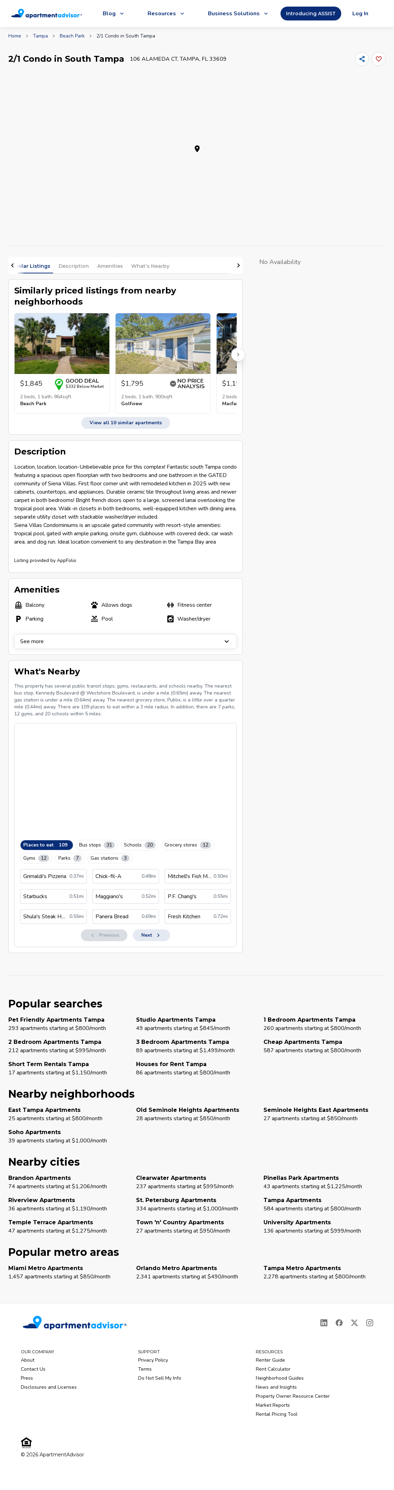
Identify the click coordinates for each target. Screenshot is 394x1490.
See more (125, 641)
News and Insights (276, 1387)
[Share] (362, 59)
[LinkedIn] (323, 1322)
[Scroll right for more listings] (238, 354)
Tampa (40, 36)
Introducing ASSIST (311, 13)
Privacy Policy (153, 1360)
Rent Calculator (273, 1369)
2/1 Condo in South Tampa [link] (126, 36)
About (27, 1360)
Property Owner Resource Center (293, 1396)
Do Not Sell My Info (159, 1378)
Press (27, 1378)
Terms (145, 1369)
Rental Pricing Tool (276, 1414)
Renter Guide (270, 1360)
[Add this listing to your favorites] (379, 59)
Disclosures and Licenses (49, 1387)
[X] (354, 1322)
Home (14, 36)
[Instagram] (369, 1322)
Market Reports (273, 1405)
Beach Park (72, 36)
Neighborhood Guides (280, 1378)
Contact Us (33, 1369)
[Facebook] (339, 1322)
